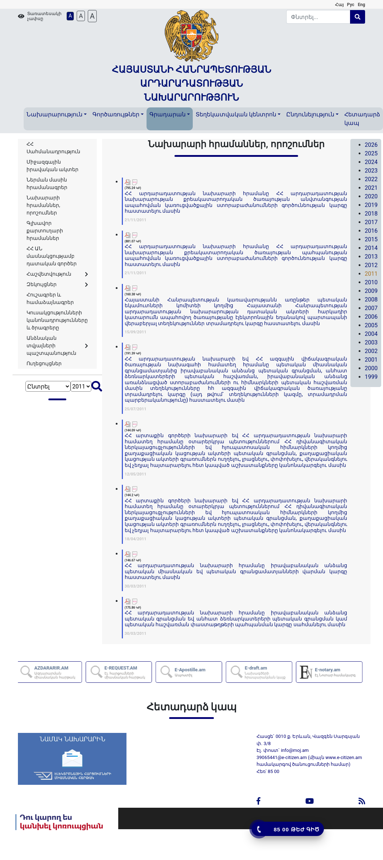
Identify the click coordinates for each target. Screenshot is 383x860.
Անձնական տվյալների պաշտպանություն (57, 345)
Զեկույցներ (57, 284)
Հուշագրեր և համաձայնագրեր (50, 298)
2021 (371, 187)
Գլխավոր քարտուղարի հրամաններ (45, 230)
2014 (371, 248)
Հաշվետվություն (57, 274)
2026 (371, 144)
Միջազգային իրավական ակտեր (52, 165)
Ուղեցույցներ (44, 363)
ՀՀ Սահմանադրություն (53, 147)
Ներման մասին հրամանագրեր (47, 183)
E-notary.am (338, 672)
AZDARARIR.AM (60, 672)
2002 (371, 351)
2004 (371, 333)
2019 (371, 205)
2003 (371, 342)
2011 (371, 273)
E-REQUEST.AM (130, 672)
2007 (371, 308)
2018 (371, 213)
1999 (371, 376)
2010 (371, 282)
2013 (371, 256)
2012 (371, 265)
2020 (371, 196)
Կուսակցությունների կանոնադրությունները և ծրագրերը (57, 320)
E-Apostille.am (192, 672)
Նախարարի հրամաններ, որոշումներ (43, 205)
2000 (371, 368)
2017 (371, 222)
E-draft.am (271, 672)
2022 (371, 179)
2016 (371, 230)
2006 (371, 316)
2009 (371, 291)
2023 (371, 170)
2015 (371, 239)
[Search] (318, 17)
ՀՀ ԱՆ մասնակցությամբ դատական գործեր (52, 256)
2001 (371, 359)
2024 (371, 162)
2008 (371, 299)
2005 (371, 325)
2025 (371, 153)
